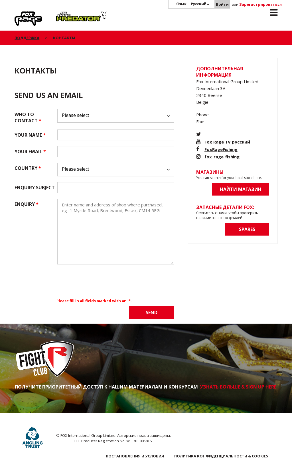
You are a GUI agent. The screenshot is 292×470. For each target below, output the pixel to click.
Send (151, 312)
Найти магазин (240, 189)
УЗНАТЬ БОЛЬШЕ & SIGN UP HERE (238, 387)
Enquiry (26, 204)
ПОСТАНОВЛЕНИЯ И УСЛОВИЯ (135, 456)
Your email (30, 151)
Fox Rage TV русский (227, 142)
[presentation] (100, 281)
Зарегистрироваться (260, 4)
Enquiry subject (35, 187)
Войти (222, 4)
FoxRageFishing (221, 149)
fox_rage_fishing (222, 157)
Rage (20, 14)
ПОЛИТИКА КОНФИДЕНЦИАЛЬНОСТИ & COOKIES (221, 456)
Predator (65, 14)
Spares (247, 229)
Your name (30, 135)
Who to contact (28, 117)
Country (28, 168)
